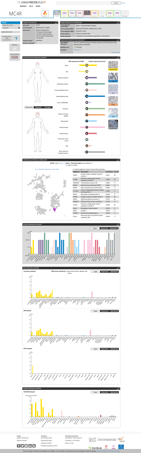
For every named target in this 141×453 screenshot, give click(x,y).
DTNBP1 (75, 213)
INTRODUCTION (46, 438)
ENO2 (75, 210)
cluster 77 (62, 163)
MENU (23, 6)
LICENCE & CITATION (72, 440)
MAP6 (75, 194)
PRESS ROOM (21, 440)
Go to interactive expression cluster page (47, 169)
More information (102, 451)
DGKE (75, 208)
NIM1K (75, 187)
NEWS (38, 6)
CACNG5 (76, 191)
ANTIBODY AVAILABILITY (73, 438)
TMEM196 (76, 183)
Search (116, 3)
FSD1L (75, 216)
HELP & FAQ (69, 443)
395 (66, 165)
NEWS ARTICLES (23, 438)
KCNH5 (75, 205)
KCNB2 (75, 179)
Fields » (123, 3)
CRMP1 (75, 197)
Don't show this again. (113, 451)
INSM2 (75, 199)
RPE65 (75, 185)
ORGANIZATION (46, 440)
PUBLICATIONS (46, 443)
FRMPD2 (75, 201)
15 (73, 169)
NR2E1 (75, 175)
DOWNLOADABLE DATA (49, 446)
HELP (31, 6)
